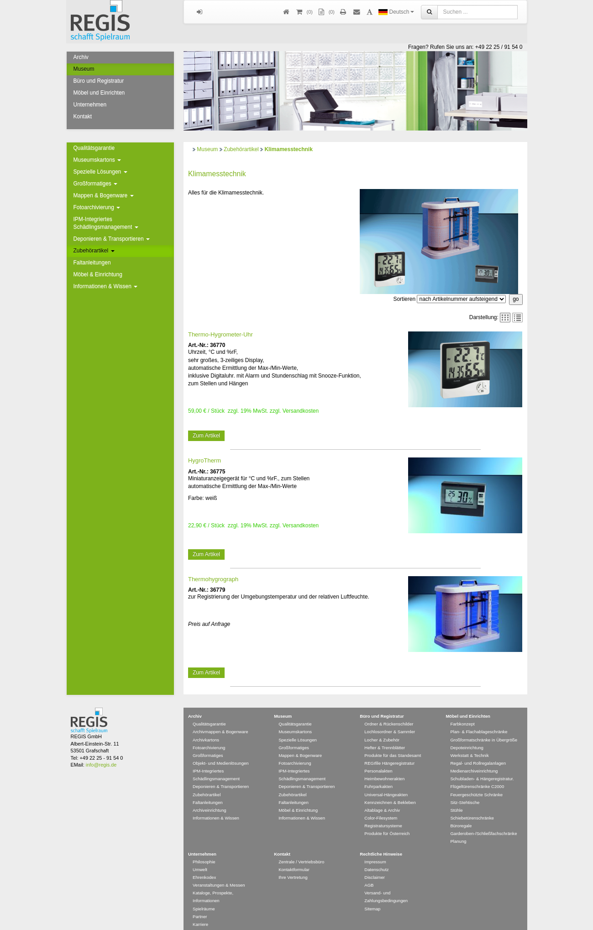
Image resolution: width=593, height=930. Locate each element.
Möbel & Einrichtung (97, 274)
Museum (83, 69)
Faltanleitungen (92, 262)
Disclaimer (374, 853)
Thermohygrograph (213, 541)
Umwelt (200, 845)
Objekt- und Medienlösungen (221, 739)
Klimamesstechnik (288, 149)
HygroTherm (204, 423)
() (304, 12)
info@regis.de (101, 741)
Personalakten (378, 747)
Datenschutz (376, 845)
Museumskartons (97, 160)
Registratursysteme (383, 801)
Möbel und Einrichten (99, 92)
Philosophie (204, 838)
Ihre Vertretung (292, 853)
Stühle (456, 786)
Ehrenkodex (204, 853)
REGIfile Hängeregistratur (389, 739)
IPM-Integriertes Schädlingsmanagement (105, 223)
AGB (368, 861)
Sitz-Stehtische (464, 778)
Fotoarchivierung (97, 207)
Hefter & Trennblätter (384, 723)
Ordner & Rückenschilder (388, 700)
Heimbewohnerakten (384, 754)
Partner (200, 892)
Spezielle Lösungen (100, 171)
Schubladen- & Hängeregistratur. (482, 754)
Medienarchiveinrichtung (474, 747)
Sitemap (372, 885)
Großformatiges (95, 183)
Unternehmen (90, 104)
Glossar (200, 916)
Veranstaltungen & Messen (219, 861)
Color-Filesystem (380, 794)
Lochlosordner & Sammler (389, 707)
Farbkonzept (462, 700)
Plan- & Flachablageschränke (478, 707)
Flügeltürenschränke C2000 (477, 762)
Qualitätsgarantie (94, 148)
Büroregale (461, 801)
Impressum (375, 838)
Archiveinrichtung (209, 786)
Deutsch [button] (396, 12)
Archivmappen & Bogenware (220, 707)
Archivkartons (206, 716)
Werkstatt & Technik (469, 731)
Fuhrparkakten (378, 762)
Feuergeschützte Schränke (476, 770)
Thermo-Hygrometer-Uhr (220, 297)
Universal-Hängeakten (386, 770)
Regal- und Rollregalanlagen (478, 739)
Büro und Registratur (98, 81)
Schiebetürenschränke (471, 794)
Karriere (200, 900)
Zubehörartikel (94, 250)
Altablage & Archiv (382, 786)
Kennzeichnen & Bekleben (390, 778)
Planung (458, 817)
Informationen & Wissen (105, 286)
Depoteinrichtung (466, 723)
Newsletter (203, 908)
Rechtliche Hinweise (381, 830)
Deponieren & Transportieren (111, 239)
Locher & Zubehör (381, 716)
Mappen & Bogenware (103, 195)
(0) (326, 12)
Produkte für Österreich (386, 809)
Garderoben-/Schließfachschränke (483, 809)
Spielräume (204, 885)
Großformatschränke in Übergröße (483, 716)
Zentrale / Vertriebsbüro (301, 838)
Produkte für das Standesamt (392, 731)
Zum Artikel (206, 398)
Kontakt (82, 116)
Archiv (81, 57)
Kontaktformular (294, 845)
